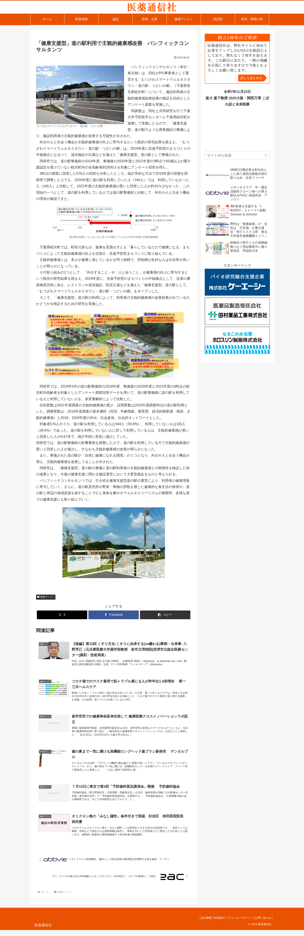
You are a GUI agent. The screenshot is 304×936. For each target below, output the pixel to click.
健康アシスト (45, 597)
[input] (237, 155)
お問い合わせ (262, 924)
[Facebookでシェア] (113, 614)
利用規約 (213, 924)
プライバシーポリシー (236, 924)
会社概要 (198, 924)
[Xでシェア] (62, 614)
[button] (165, 614)
